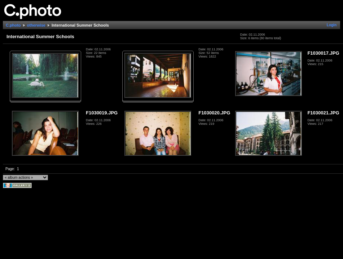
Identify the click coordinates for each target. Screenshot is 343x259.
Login (332, 25)
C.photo (13, 25)
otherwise (36, 25)
